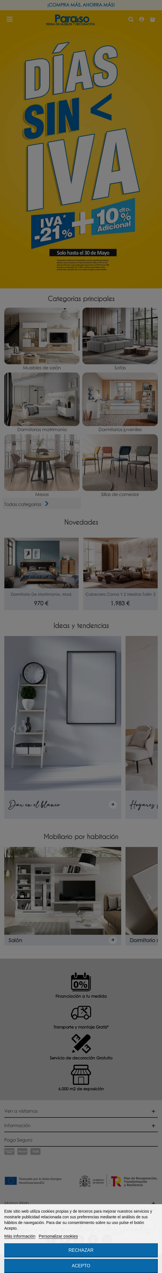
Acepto (81, 1265)
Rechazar (81, 1250)
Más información (19, 1236)
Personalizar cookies (58, 1236)
